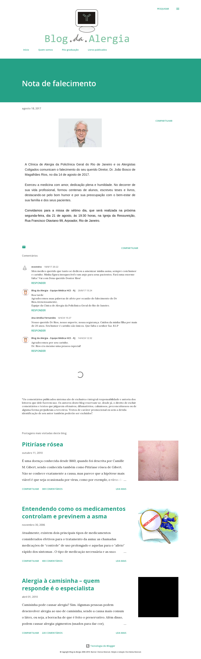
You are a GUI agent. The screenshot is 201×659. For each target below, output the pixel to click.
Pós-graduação (68, 49)
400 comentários (52, 560)
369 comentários (52, 488)
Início (24, 49)
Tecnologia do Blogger (100, 645)
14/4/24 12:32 (85, 338)
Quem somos (43, 49)
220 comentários (52, 632)
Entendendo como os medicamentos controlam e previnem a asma (73, 512)
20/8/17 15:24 (85, 290)
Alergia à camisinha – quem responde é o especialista (61, 584)
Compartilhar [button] (163, 120)
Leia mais (121, 488)
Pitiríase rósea (42, 444)
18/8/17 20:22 (51, 266)
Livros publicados (95, 49)
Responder (38, 283)
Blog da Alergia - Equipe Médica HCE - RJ (53, 290)
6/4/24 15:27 (64, 317)
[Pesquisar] (163, 9)
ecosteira (36, 266)
